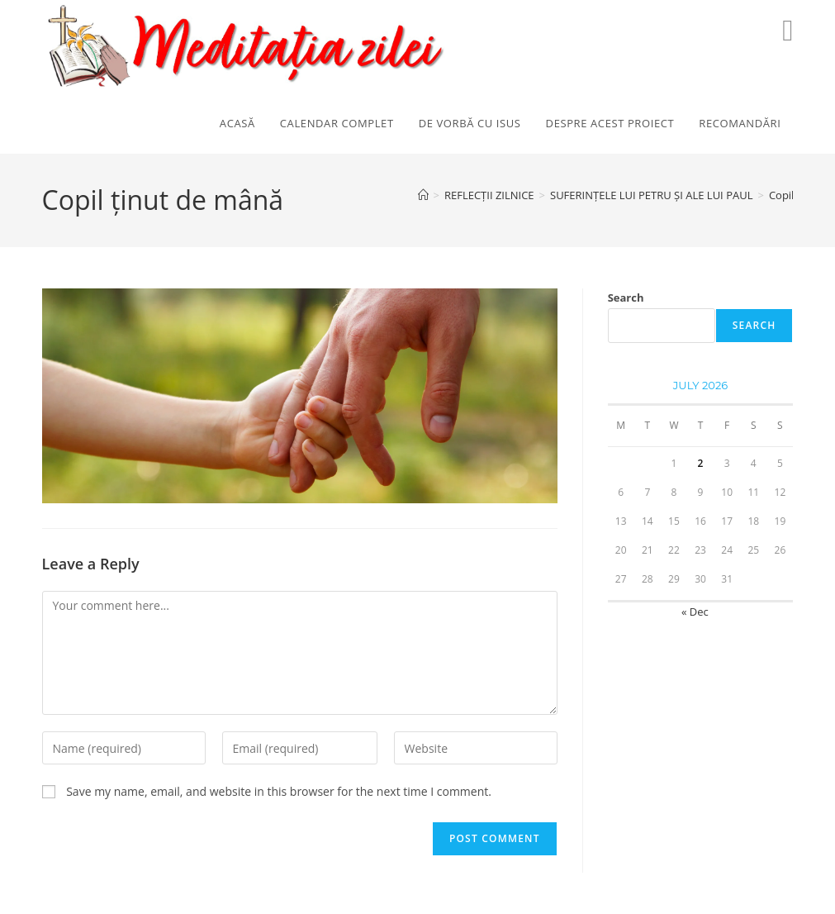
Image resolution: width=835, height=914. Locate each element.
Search (626, 297)
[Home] (423, 195)
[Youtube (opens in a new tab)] (787, 30)
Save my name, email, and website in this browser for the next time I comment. (278, 791)
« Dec (695, 611)
